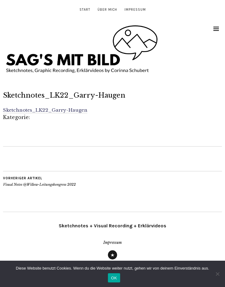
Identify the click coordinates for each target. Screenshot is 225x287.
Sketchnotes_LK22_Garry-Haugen (45, 110)
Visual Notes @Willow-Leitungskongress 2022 (39, 181)
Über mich (107, 10)
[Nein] (217, 274)
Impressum (135, 10)
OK (114, 278)
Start (84, 10)
